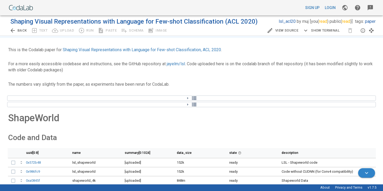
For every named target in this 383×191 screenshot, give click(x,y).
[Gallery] (345, 7)
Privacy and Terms (348, 187)
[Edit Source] (282, 30)
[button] (357, 7)
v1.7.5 (372, 187)
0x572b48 (33, 162)
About (325, 187)
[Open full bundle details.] (21, 163)
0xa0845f (33, 181)
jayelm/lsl (176, 63)
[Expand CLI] (321, 30)
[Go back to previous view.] (18, 30)
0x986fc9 (33, 171)
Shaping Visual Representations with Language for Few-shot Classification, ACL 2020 (142, 49)
